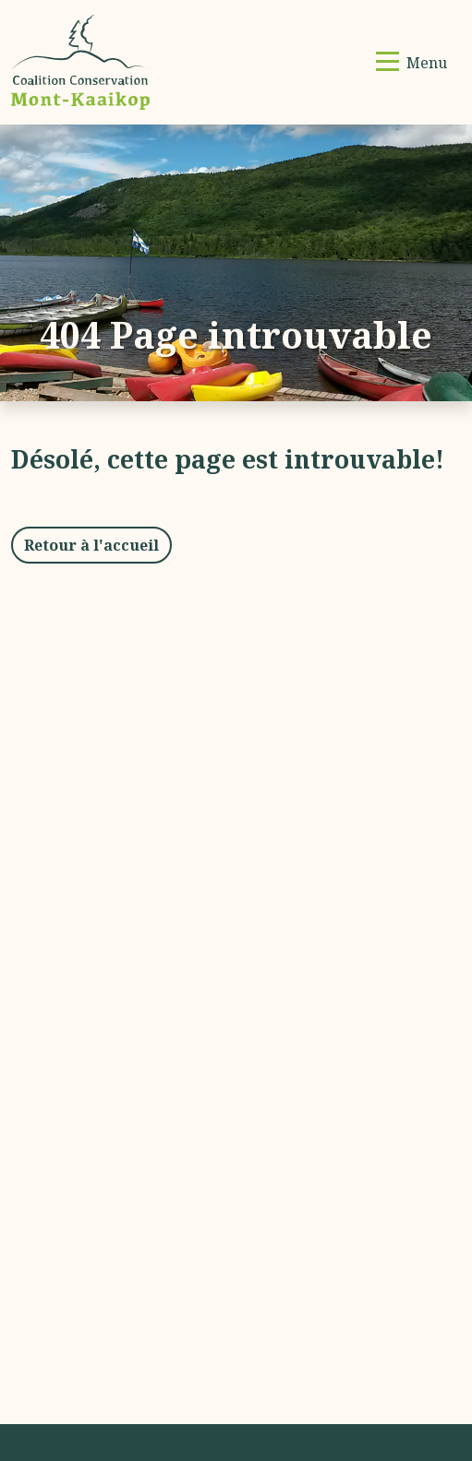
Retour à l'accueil (91, 545)
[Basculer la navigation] (411, 63)
